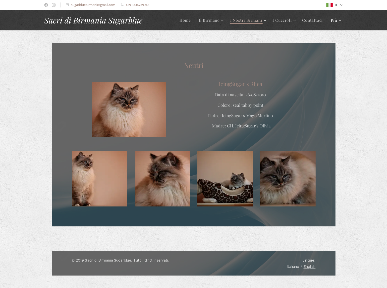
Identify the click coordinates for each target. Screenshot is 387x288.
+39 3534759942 (137, 4)
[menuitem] (190, 20)
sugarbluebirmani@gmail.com (93, 4)
